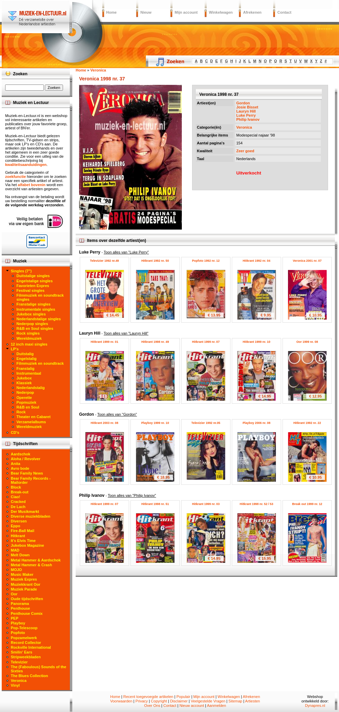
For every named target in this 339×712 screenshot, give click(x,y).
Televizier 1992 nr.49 (104, 260)
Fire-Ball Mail (22, 531)
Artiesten (252, 701)
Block (16, 487)
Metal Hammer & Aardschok (36, 560)
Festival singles (30, 290)
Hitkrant (18, 536)
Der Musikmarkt (25, 511)
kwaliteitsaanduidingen (26, 165)
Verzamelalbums (31, 422)
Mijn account (186, 12)
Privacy (142, 701)
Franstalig (25, 368)
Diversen (19, 521)
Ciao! (16, 497)
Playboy (18, 623)
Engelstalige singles (34, 281)
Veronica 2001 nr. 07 (307, 260)
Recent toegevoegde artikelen (148, 697)
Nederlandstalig (30, 388)
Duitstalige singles (33, 276)
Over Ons (152, 705)
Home (111, 12)
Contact (284, 12)
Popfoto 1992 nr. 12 (206, 260)
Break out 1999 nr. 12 (307, 504)
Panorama (20, 603)
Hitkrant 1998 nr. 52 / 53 (256, 504)
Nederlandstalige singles (38, 319)
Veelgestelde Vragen (208, 701)
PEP (14, 618)
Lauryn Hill (246, 111)
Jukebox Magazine (27, 545)
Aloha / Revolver (25, 459)
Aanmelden (216, 705)
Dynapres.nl (315, 705)
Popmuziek (26, 402)
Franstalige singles (33, 304)
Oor (14, 594)
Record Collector (26, 642)
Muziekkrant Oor (25, 584)
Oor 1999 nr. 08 (307, 342)
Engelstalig (26, 359)
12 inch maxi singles (29, 344)
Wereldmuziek (29, 338)
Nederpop (25, 392)
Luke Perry (246, 115)
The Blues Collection (29, 676)
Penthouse (20, 608)
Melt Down (20, 555)
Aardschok (20, 454)
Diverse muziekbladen (31, 516)
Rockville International (31, 647)
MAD (15, 550)
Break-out (19, 492)
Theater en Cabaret (33, 417)
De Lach (18, 507)
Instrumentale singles (35, 309)
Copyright (159, 701)
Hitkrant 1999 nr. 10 (257, 342)
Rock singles (28, 333)
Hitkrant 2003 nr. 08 (104, 423)
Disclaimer (179, 701)
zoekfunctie (15, 176)
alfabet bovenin (32, 185)
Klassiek (24, 383)
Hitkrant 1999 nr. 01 (104, 342)
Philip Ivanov (248, 119)
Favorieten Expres (32, 286)
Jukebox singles (31, 314)
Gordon (243, 103)
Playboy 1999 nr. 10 (155, 423)
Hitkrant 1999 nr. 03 (206, 504)
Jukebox (24, 378)
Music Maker (22, 574)
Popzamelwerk (24, 638)
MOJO (16, 570)
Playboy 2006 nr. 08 (256, 423)
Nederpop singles (32, 324)
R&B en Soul (27, 407)
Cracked (18, 502)
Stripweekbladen (26, 657)
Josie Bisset (247, 107)
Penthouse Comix (27, 613)
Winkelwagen (221, 12)
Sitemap (235, 701)
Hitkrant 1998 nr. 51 (155, 504)
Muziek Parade (24, 589)
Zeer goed (245, 151)
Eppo (16, 526)
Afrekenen (252, 12)
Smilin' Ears (22, 652)
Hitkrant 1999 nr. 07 (206, 342)
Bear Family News (27, 473)
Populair (183, 697)
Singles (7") (21, 271)
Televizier (19, 662)
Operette (24, 398)
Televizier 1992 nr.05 (205, 423)
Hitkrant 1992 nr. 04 (257, 260)
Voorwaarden (121, 701)
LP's (15, 349)
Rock (21, 412)
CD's (15, 432)
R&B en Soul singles (34, 328)
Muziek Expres (24, 579)
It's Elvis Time (23, 541)
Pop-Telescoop (24, 628)
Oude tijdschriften (27, 599)
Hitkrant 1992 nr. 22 (307, 423)
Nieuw (145, 12)
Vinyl (15, 685)
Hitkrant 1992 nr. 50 (155, 260)
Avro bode (20, 468)
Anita (16, 464)
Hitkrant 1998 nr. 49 (155, 342)
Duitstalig (25, 354)
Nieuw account (191, 705)
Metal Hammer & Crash (31, 565)
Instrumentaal (28, 373)
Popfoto (18, 633)
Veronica (244, 127)
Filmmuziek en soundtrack (40, 363)
